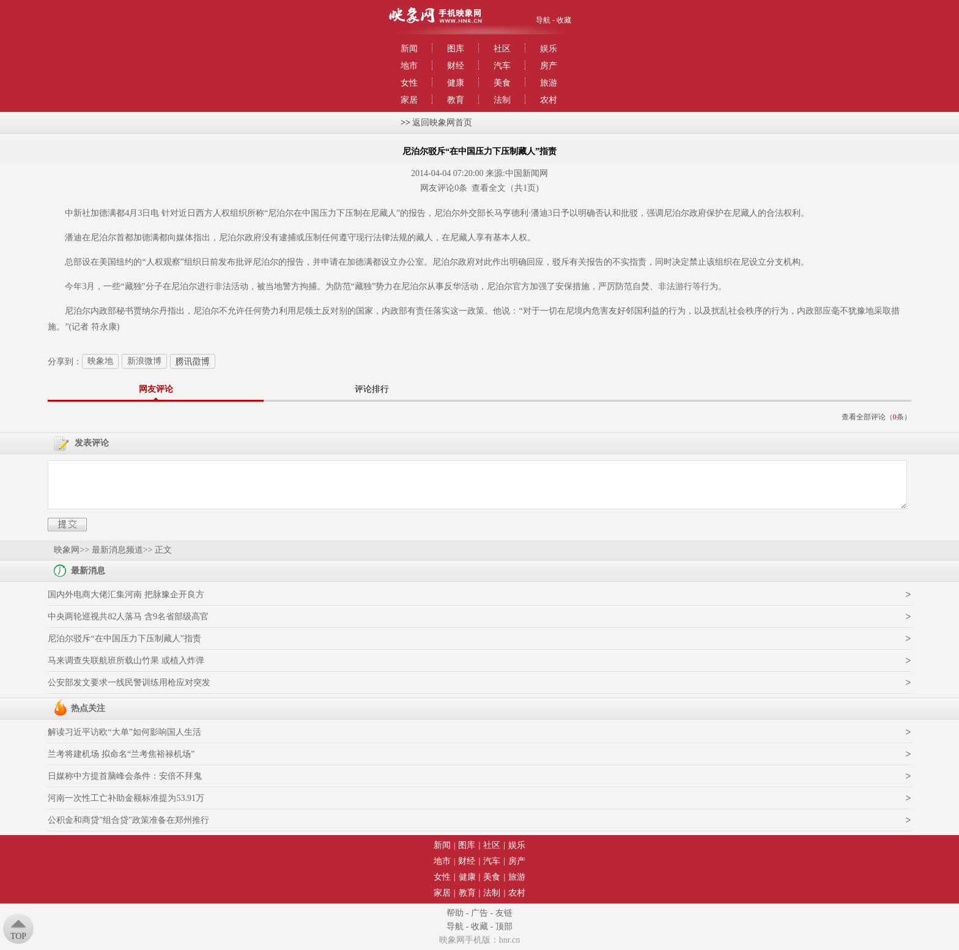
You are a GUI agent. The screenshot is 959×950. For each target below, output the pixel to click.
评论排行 (372, 389)
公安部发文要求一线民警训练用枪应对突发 (129, 682)
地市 (409, 65)
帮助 (455, 913)
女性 (409, 82)
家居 (409, 100)
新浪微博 (144, 361)
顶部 (504, 926)
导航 (543, 20)
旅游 (548, 82)
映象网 (67, 549)
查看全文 (489, 188)
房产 (548, 65)
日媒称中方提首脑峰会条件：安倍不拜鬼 (125, 776)
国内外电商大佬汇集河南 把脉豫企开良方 (126, 594)
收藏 (564, 20)
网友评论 (156, 389)
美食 (502, 82)
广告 (479, 913)
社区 (502, 48)
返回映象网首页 (442, 122)
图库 (455, 48)
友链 (504, 913)
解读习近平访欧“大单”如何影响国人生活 (124, 732)
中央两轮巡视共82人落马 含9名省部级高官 (128, 616)
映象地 (100, 361)
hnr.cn (509, 939)
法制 (502, 100)
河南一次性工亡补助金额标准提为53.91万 (126, 798)
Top (18, 936)
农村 (548, 100)
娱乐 (548, 48)
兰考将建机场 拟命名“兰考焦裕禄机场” (121, 754)
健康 (455, 82)
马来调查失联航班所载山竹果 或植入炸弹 (126, 660)
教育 (455, 100)
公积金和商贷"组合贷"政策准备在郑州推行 (128, 820)
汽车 (502, 65)
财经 (455, 65)
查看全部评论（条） (876, 417)
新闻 (409, 48)
